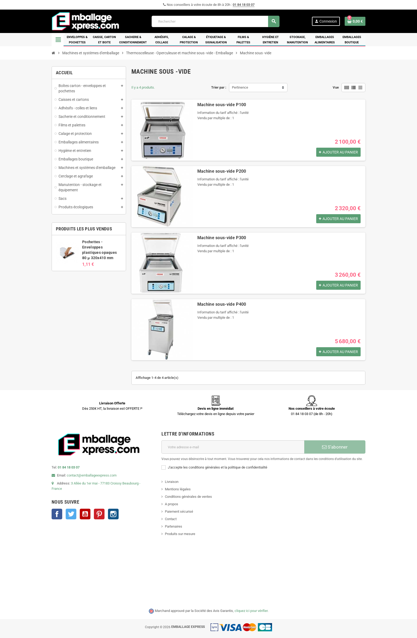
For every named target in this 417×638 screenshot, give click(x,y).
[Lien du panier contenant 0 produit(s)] (355, 21)
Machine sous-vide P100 (221, 104)
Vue (336, 87)
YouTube (85, 514)
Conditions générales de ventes (188, 497)
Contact (171, 519)
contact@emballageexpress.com (91, 475)
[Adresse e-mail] (232, 447)
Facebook (57, 514)
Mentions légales (178, 489)
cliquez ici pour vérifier (251, 611)
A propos (171, 504)
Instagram (113, 514)
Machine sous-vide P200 (221, 171)
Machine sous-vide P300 (221, 237)
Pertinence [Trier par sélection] (240, 87)
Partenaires (173, 526)
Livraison (171, 482)
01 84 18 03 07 (244, 5)
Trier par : (218, 87)
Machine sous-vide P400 (221, 304)
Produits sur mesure (180, 534)
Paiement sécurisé (179, 511)
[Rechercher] (215, 21)
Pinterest (99, 514)
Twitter (71, 514)
